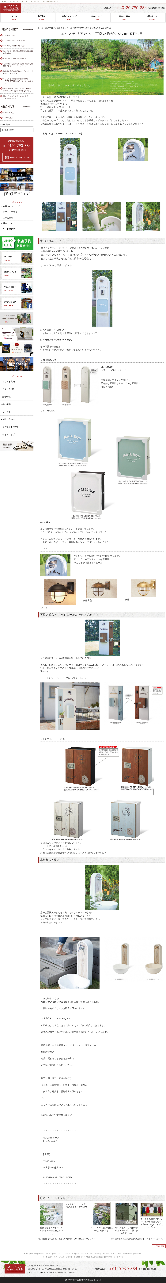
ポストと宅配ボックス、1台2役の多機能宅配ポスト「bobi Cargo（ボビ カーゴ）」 (151, 1222)
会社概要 (77, 1257)
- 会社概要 (6, 404)
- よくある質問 (8, 381)
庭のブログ (50, 28)
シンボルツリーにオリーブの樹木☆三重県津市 (76, 1205)
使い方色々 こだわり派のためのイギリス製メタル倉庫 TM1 (126, 1230)
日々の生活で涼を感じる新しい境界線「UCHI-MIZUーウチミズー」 (68, 1239)
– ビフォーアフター (10, 212)
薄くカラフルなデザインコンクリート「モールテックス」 (17, 97)
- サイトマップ (8, 434)
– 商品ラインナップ (10, 206)
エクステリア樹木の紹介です (14, 46)
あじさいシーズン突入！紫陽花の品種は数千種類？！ (18, 52)
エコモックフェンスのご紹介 (14, 41)
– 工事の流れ (7, 217)
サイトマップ (118, 1257)
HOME (26, 1253)
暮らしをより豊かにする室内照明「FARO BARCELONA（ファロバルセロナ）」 (18, 81)
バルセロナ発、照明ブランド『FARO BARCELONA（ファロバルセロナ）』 (17, 90)
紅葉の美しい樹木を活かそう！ (14, 58)
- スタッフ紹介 (8, 389)
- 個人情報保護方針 (10, 427)
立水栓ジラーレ (9, 35)
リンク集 (85, 1257)
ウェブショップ (82, 1253)
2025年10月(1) (8, 112)
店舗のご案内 (124, 17)
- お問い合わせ (8, 419)
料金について (96, 17)
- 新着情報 (6, 396)
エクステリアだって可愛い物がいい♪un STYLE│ (46, 1)
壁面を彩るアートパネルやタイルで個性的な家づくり (51, 1230)
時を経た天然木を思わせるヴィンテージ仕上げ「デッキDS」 (18, 72)
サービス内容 (116, 1253)
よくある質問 (47, 1257)
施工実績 (41, 17)
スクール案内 (128, 1253)
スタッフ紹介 (59, 1257)
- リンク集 (6, 412)
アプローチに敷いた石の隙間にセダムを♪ (101, 1229)
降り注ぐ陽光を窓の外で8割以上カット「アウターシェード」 (137, 1239)
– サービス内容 (8, 229)
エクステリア (62, 28)
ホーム (14, 17)
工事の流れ (105, 1253)
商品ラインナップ (69, 17)
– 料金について (8, 223)
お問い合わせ (151, 17)
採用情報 (108, 1257)
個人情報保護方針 (97, 1257)
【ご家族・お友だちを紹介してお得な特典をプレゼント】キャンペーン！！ (18, 65)
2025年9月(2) (8, 118)
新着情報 (69, 1257)
